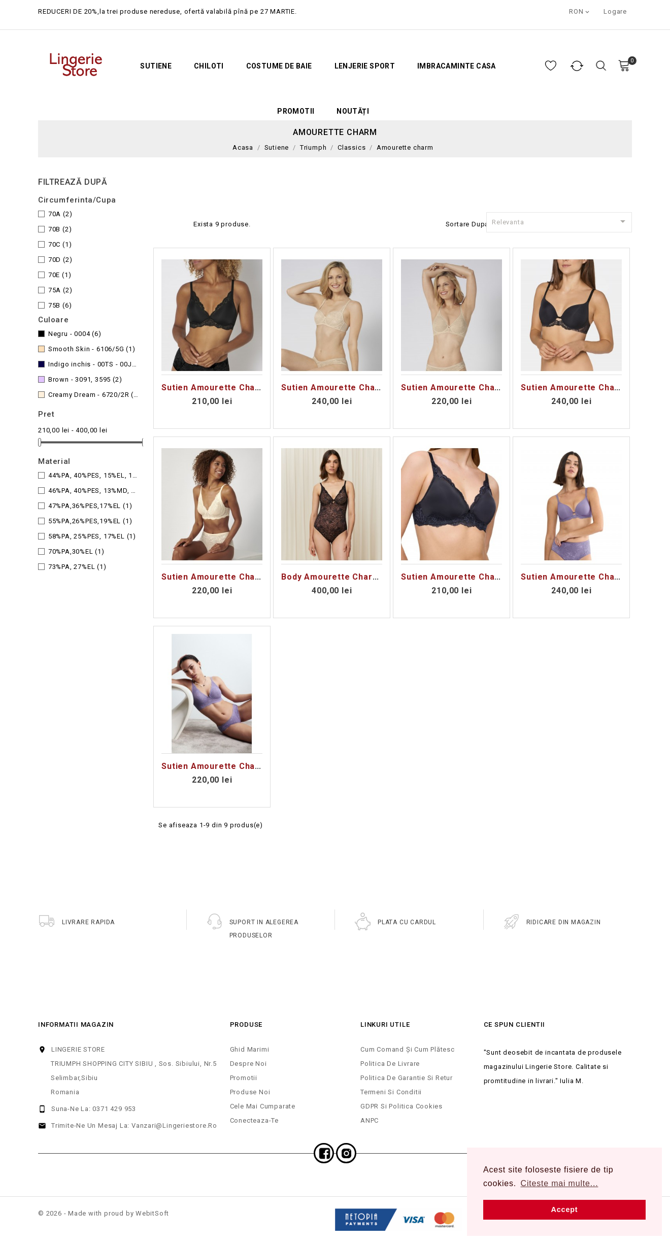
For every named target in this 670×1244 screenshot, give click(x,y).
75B (60, 305)
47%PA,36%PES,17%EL (90, 506)
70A (60, 214)
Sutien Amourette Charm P (218, 387)
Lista (180, 222)
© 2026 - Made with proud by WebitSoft (103, 1213)
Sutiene (156, 66)
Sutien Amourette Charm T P (462, 577)
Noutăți (353, 111)
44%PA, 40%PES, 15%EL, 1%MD (93, 475)
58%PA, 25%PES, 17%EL (92, 536)
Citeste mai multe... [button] (559, 1183)
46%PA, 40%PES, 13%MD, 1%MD (93, 490)
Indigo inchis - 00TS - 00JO (93, 364)
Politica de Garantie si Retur (406, 1078)
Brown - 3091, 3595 (85, 379)
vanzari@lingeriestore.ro (174, 1125)
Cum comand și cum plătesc (407, 1049)
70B (60, 229)
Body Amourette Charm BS (337, 577)
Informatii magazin (76, 1024)
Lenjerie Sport (364, 66)
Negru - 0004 (75, 334)
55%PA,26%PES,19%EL (90, 521)
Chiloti (209, 66)
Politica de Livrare (390, 1063)
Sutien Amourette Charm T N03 (227, 766)
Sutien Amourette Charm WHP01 (589, 387)
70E (60, 275)
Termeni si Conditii (391, 1092)
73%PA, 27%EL (77, 566)
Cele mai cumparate (262, 1106)
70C (60, 244)
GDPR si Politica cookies (401, 1106)
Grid (164, 222)
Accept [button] (564, 1209)
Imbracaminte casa (456, 66)
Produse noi (250, 1092)
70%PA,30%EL (76, 551)
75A (60, 290)
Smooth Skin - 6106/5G (92, 349)
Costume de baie (279, 66)
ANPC (369, 1120)
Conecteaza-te (254, 1120)
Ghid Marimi (250, 1049)
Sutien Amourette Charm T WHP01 (593, 577)
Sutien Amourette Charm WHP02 (349, 387)
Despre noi (248, 1063)
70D (60, 259)
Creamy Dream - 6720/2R (93, 394)
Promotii (295, 111)
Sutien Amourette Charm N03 (223, 577)
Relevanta (560, 221)
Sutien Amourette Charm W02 (463, 387)
